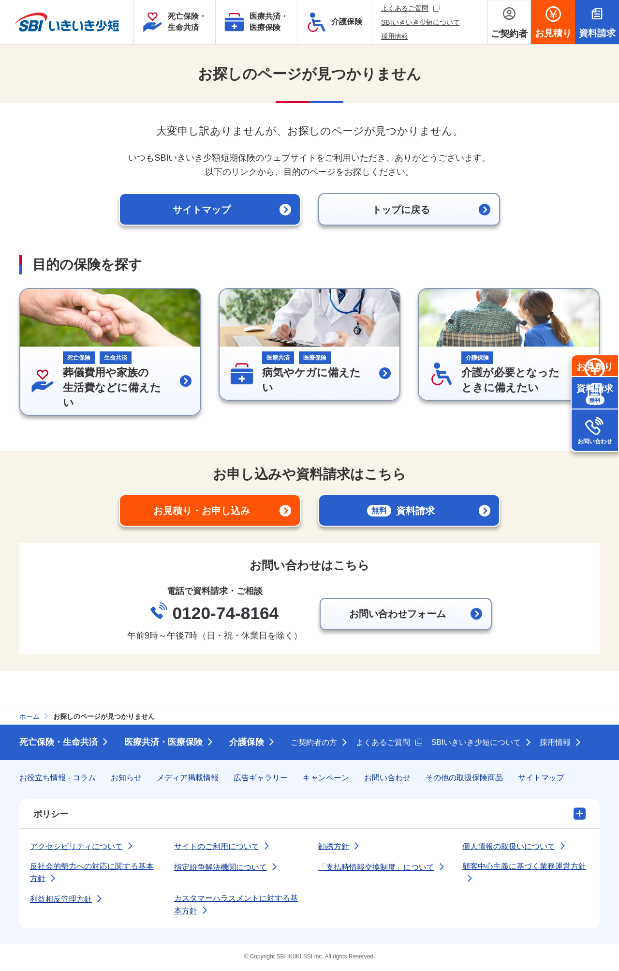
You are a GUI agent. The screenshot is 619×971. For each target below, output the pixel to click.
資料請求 (594, 434)
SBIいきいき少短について (420, 22)
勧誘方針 (333, 847)
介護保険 (246, 743)
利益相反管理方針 (61, 900)
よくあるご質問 (410, 8)
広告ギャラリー (261, 778)
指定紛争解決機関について (220, 868)
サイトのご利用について (216, 847)
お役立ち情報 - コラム (57, 778)
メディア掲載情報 (188, 778)
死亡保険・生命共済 (58, 743)
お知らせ (126, 778)
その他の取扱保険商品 (464, 778)
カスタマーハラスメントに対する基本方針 (236, 905)
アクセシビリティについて (76, 847)
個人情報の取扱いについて (508, 847)
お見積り (594, 387)
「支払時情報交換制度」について (376, 868)
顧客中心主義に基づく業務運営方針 (524, 867)
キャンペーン (326, 778)
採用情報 (394, 36)
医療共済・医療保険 (163, 743)
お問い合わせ (594, 482)
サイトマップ (541, 778)
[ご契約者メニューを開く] (509, 22)
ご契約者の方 (314, 743)
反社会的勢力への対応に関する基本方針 (92, 873)
